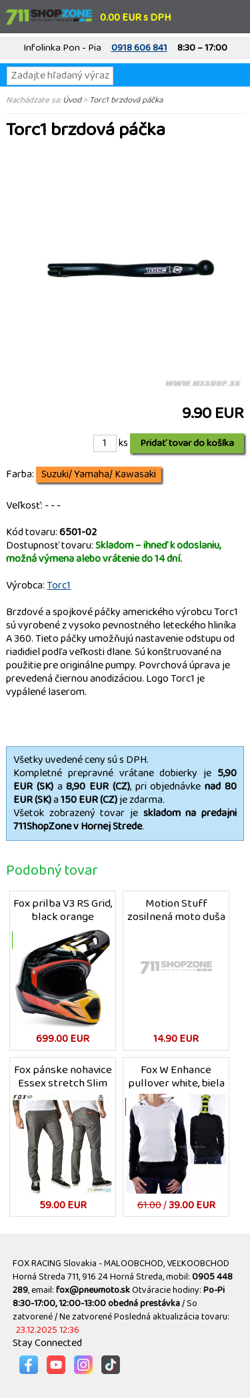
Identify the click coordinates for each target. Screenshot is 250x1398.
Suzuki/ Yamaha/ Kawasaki (98, 475)
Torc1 (59, 585)
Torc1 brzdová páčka (126, 100)
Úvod (72, 100)
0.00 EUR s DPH (135, 17)
